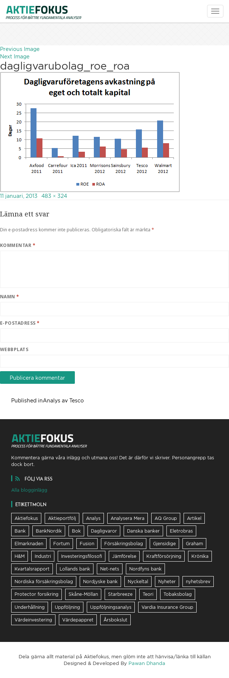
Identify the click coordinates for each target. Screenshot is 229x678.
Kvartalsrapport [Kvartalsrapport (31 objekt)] (32, 568)
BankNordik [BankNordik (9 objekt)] (49, 530)
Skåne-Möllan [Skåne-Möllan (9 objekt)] (83, 594)
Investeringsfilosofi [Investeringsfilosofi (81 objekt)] (81, 556)
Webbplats (14, 349)
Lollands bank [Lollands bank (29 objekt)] (75, 568)
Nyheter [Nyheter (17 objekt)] (167, 581)
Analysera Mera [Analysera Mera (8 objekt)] (127, 518)
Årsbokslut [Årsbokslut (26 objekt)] (115, 619)
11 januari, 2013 (19, 196)
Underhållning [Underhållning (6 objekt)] (30, 607)
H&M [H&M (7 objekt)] (20, 556)
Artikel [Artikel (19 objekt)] (194, 518)
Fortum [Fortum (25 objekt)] (61, 543)
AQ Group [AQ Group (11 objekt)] (166, 518)
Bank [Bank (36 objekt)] (20, 530)
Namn (9, 296)
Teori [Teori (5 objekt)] (148, 594)
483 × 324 (54, 196)
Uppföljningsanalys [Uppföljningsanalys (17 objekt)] (110, 607)
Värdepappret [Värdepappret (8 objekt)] (77, 619)
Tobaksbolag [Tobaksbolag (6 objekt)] (177, 594)
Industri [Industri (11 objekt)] (43, 556)
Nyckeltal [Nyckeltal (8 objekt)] (138, 581)
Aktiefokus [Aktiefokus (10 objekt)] (26, 518)
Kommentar (17, 245)
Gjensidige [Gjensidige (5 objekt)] (164, 543)
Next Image (14, 56)
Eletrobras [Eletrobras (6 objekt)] (181, 530)
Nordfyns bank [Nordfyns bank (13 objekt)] (145, 568)
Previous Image (19, 49)
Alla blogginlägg (29, 490)
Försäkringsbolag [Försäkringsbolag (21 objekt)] (123, 543)
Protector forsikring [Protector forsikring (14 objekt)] (36, 594)
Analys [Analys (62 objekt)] (93, 518)
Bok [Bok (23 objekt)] (76, 530)
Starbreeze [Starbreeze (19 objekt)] (120, 594)
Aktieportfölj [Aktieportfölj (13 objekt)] (62, 518)
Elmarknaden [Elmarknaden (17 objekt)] (29, 543)
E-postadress (20, 323)
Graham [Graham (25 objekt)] (194, 543)
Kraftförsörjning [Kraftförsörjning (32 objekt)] (163, 556)
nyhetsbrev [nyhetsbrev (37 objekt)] (198, 581)
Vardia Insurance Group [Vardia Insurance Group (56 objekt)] (167, 607)
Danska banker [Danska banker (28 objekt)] (143, 530)
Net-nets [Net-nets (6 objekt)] (109, 568)
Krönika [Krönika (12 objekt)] (200, 556)
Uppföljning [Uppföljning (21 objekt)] (67, 607)
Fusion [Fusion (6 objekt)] (87, 543)
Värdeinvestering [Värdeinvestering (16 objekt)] (33, 619)
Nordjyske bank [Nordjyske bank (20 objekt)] (100, 581)
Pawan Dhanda (146, 663)
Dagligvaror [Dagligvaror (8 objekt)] (104, 530)
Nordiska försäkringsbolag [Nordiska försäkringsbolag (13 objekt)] (44, 581)
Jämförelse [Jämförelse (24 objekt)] (124, 556)
